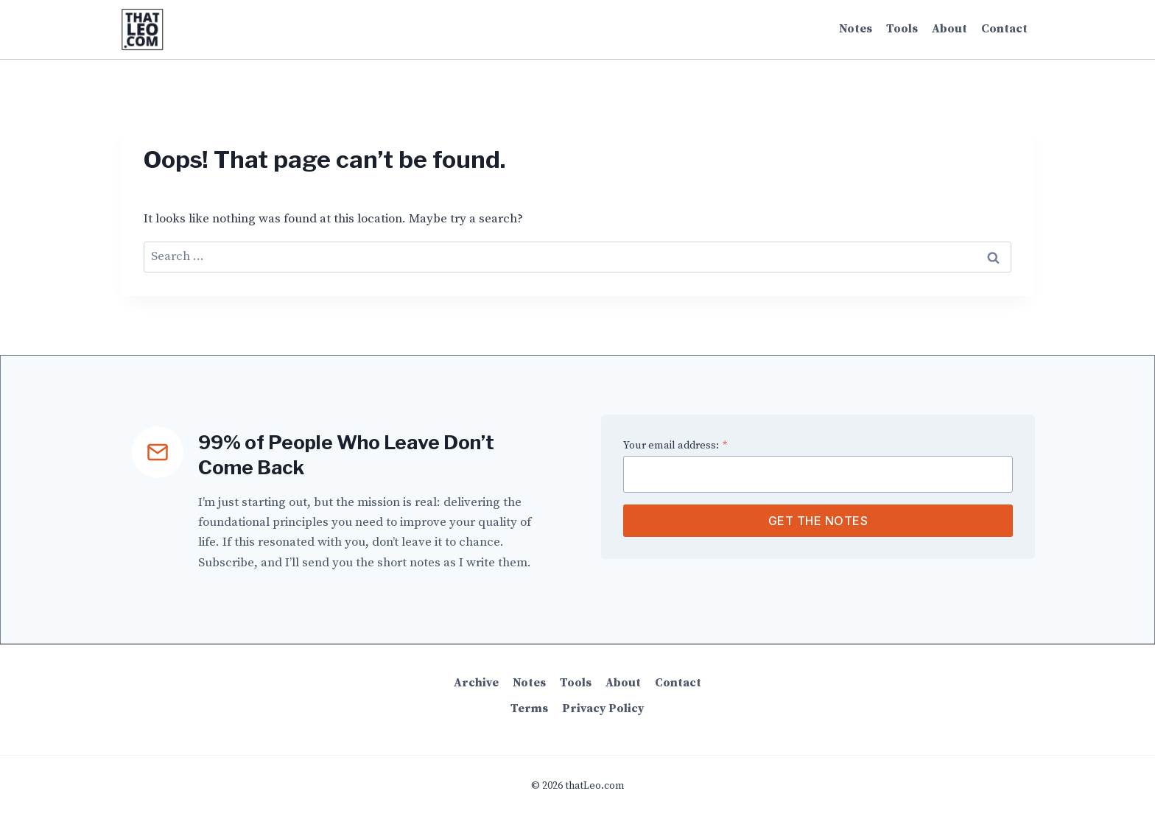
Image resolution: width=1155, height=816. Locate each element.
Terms (529, 708)
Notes (855, 28)
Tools (902, 28)
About (949, 28)
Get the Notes (818, 520)
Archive (476, 682)
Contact (1004, 28)
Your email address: (675, 445)
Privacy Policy (603, 708)
